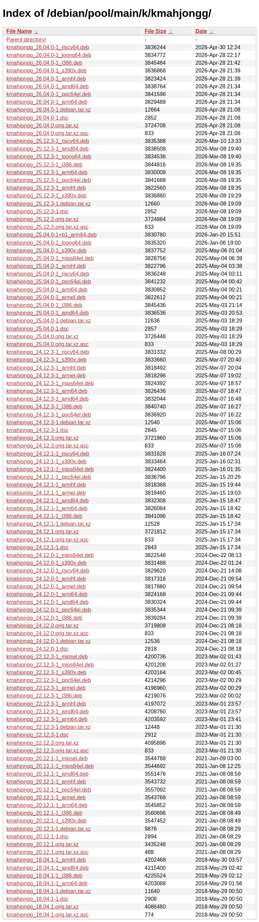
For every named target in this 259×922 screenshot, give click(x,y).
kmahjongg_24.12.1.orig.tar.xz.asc (47, 540)
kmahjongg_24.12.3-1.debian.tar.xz (48, 422)
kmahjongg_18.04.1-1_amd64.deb (47, 868)
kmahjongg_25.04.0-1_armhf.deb (46, 266)
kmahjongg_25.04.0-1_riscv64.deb (47, 274)
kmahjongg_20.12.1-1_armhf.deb (46, 782)
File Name (19, 31)
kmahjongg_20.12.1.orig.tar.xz (42, 844)
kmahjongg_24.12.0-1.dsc (37, 649)
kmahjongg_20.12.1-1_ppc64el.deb (48, 790)
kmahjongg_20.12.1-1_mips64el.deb (50, 766)
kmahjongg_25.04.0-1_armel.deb (46, 297)
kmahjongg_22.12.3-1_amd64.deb (47, 711)
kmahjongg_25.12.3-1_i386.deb (44, 164)
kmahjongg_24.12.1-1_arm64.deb (46, 508)
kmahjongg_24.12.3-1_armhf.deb (46, 368)
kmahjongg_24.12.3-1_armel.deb (46, 375)
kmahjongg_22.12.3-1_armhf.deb (46, 704)
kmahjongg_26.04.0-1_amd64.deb (47, 86)
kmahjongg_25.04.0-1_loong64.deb (48, 243)
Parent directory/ (26, 39)
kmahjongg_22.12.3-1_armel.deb (46, 688)
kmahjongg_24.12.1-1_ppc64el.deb (48, 477)
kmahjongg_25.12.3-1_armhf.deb (46, 188)
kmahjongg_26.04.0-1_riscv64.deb (47, 47)
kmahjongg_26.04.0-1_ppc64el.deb (48, 94)
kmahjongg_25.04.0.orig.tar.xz (42, 336)
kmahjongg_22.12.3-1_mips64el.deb (50, 665)
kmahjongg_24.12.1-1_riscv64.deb (47, 454)
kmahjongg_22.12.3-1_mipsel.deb (47, 656)
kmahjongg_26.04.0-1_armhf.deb (46, 79)
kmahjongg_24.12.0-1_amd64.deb (47, 602)
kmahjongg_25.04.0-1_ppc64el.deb (48, 281)
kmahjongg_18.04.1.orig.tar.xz (42, 907)
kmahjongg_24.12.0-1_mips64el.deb (50, 555)
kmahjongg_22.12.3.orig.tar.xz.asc (47, 751)
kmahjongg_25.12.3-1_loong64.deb (48, 156)
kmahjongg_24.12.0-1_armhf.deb (46, 579)
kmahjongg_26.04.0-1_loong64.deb (48, 55)
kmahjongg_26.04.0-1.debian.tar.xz (48, 110)
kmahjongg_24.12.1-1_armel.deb (46, 493)
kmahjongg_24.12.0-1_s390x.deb (46, 563)
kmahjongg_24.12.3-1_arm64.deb (46, 391)
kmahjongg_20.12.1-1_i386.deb (44, 813)
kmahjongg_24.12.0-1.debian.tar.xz (48, 641)
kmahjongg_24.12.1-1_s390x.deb (46, 461)
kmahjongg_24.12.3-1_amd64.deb (47, 399)
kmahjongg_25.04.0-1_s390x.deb (46, 250)
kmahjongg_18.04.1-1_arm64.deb (46, 883)
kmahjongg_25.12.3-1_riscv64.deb (47, 141)
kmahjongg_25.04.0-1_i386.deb (44, 305)
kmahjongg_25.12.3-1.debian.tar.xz (48, 204)
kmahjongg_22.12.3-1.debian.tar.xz (48, 727)
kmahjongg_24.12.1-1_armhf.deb (46, 485)
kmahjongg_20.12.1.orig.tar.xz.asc (47, 852)
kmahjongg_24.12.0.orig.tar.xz (42, 625)
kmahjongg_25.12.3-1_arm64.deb (46, 172)
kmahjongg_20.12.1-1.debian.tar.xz (48, 829)
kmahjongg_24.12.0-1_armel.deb (46, 586)
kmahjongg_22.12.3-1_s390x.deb (46, 672)
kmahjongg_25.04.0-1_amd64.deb (47, 313)
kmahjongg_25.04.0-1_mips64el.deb (50, 258)
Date (201, 31)
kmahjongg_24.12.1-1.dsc (37, 547)
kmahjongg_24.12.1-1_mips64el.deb (50, 469)
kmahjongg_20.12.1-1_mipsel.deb (47, 758)
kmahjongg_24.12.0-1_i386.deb (44, 618)
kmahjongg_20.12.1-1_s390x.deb (46, 821)
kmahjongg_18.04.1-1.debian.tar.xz (48, 891)
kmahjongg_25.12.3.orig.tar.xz (42, 219)
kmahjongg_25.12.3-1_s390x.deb (46, 195)
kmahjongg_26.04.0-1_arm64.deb (46, 102)
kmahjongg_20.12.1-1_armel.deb (46, 797)
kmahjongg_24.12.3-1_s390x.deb (46, 360)
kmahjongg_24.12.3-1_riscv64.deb (47, 352)
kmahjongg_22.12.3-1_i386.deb (44, 696)
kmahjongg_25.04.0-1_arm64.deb (46, 290)
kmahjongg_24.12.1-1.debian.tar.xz (48, 524)
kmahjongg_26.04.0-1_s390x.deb (46, 70)
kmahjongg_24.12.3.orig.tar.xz (42, 438)
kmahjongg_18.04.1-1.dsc (37, 899)
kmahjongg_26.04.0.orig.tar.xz (42, 125)
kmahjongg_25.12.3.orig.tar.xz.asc (47, 227)
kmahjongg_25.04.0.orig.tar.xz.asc (47, 344)
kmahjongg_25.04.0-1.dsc (37, 329)
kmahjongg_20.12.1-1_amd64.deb (47, 774)
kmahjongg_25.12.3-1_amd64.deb (47, 149)
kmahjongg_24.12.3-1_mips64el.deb (50, 383)
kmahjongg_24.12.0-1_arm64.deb (46, 594)
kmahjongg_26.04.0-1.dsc (37, 118)
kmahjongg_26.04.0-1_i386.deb (44, 63)
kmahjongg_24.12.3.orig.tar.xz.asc (47, 446)
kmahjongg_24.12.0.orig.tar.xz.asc (47, 633)
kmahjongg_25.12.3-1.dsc (37, 211)
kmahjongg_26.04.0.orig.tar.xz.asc (47, 133)
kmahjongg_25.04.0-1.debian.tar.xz (48, 321)
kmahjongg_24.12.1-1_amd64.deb (47, 500)
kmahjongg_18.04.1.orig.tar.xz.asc (47, 915)
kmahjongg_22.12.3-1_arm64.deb (46, 719)
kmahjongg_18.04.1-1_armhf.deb (46, 860)
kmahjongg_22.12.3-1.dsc (37, 735)
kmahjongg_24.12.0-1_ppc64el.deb (48, 610)
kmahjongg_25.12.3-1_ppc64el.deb (48, 180)
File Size (155, 31)
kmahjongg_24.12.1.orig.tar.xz (42, 531)
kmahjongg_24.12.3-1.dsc (37, 430)
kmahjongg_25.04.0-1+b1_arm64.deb (51, 235)
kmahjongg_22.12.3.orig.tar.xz (42, 743)
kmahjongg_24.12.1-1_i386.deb (44, 516)
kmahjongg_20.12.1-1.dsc (37, 836)
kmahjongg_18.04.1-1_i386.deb (44, 876)
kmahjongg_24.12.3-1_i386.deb (44, 406)
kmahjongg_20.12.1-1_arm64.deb (46, 805)
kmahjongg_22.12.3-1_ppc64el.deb (48, 680)
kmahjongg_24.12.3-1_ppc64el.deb (48, 415)
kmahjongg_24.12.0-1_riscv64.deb (47, 571)
